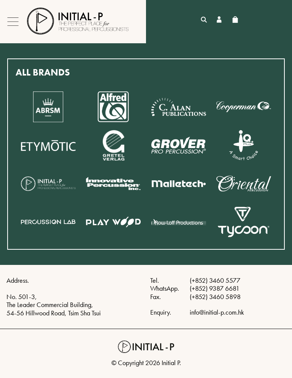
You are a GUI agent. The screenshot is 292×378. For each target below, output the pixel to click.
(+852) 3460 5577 (215, 280)
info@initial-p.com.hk (217, 312)
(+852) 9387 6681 (215, 288)
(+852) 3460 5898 (215, 296)
